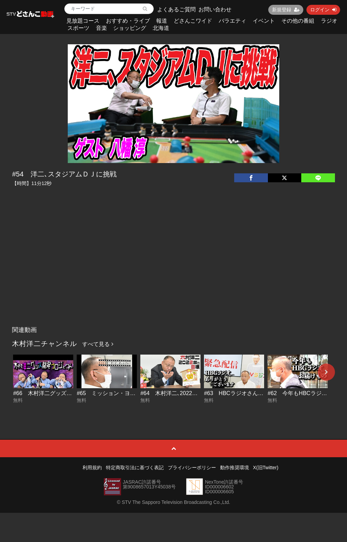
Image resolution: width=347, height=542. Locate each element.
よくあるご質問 (176, 9)
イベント (264, 21)
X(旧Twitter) (266, 467)
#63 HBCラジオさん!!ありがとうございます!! (261, 393)
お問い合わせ (214, 9)
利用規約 (92, 467)
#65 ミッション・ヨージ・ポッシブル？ (128, 393)
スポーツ (78, 28)
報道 (161, 21)
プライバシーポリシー (192, 467)
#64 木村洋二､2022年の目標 (177, 393)
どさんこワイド (193, 21)
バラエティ (232, 21)
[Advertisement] (173, 271)
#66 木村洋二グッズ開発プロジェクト (61, 393)
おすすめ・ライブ (128, 21)
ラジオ (329, 21)
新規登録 (286, 9)
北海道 (161, 28)
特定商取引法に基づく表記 (135, 467)
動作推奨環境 (234, 467)
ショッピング (129, 28)
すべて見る (97, 344)
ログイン (323, 9)
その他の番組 (297, 21)
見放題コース (82, 21)
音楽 (101, 28)
